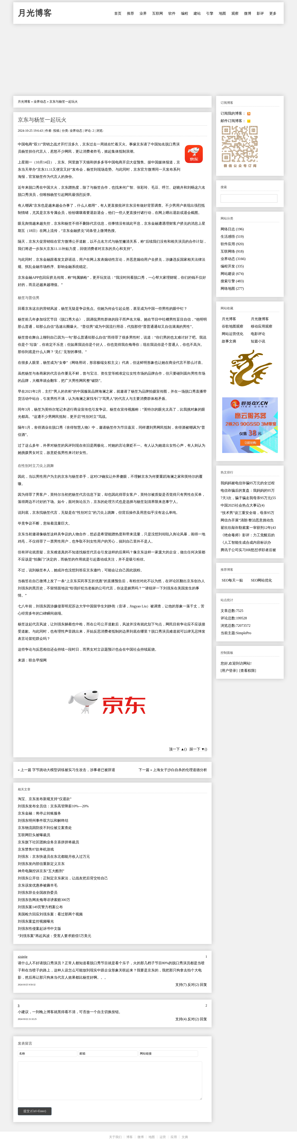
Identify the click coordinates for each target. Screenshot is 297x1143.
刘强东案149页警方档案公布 (40, 907)
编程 (184, 13)
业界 (143, 13)
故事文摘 (229, 341)
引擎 (209, 13)
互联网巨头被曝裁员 (34, 835)
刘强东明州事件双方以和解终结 (43, 820)
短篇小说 (258, 341)
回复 (203, 985)
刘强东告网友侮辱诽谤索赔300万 (44, 900)
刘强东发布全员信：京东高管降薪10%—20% (53, 806)
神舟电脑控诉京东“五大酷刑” (41, 871)
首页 (117, 13)
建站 (197, 13)
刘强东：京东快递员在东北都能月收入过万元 (54, 856)
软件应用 (232, 244)
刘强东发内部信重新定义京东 (41, 864)
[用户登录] (229, 670)
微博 (247, 13)
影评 (260, 13)
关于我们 (115, 1137)
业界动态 (40, 101)
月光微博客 (260, 319)
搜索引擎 (232, 281)
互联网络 (232, 251)
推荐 (130, 13)
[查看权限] (247, 670)
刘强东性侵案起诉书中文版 (39, 928)
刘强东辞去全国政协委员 (37, 892)
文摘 (185, 1137)
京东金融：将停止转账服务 (39, 813)
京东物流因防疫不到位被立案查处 (45, 828)
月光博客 (35, 13)
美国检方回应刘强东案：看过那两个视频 (50, 914)
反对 (191, 985)
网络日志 (232, 229)
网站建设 (232, 274)
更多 (272, 13)
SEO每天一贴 (232, 580)
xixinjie (22, 956)
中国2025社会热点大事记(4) (243, 505)
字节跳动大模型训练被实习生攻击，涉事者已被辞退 (73, 770)
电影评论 (258, 334)
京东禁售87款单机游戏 (36, 849)
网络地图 (232, 288)
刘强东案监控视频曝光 (36, 921)
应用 (174, 1137)
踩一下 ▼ (197, 749)
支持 (179, 985)
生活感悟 (232, 236)
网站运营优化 (232, 334)
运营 (163, 1137)
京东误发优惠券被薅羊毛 (37, 885)
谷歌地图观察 (232, 326)
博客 (129, 1137)
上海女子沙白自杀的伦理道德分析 (180, 770)
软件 (172, 13)
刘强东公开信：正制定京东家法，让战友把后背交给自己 (63, 878)
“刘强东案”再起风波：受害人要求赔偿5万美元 (54, 936)
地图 (222, 13)
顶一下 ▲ (176, 749)
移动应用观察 (261, 326)
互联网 (157, 13)
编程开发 (232, 266)
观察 (235, 13)
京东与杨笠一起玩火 (42, 120)
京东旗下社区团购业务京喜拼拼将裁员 (48, 842)
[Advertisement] (148, 59)
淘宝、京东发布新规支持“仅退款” (44, 799)
